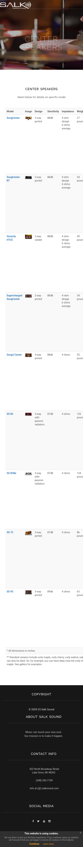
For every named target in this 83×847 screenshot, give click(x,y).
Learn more (48, 844)
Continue (34, 843)
